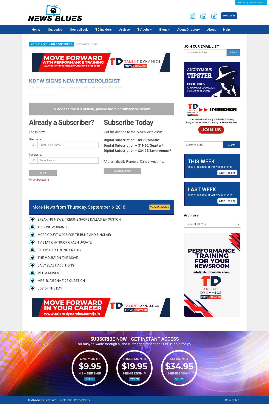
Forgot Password (39, 179)
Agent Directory (188, 29)
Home (36, 29)
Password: (35, 154)
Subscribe (229, 15)
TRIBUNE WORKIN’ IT (53, 227)
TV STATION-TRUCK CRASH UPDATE (65, 242)
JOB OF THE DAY (50, 288)
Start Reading (227, 172)
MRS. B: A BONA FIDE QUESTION (61, 281)
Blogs (163, 29)
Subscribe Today (122, 171)
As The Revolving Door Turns (51, 44)
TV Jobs (143, 29)
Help (226, 29)
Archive (124, 29)
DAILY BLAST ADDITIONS (56, 265)
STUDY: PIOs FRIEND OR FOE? (59, 250)
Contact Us (65, 400)
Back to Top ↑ (233, 400)
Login (241, 2)
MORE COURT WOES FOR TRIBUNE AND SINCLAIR (74, 235)
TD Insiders (103, 29)
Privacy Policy (82, 400)
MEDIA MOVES (48, 273)
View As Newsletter (159, 207)
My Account (257, 2)
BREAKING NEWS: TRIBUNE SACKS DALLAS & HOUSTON (79, 219)
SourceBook (79, 29)
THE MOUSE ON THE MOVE (58, 258)
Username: (35, 139)
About (211, 29)
